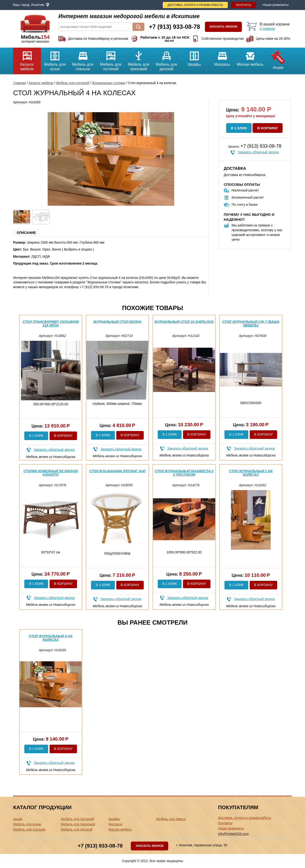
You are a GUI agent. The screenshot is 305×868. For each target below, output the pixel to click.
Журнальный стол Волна (117, 322)
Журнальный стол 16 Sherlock (184, 322)
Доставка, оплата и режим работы (195, 5)
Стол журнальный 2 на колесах (251, 473)
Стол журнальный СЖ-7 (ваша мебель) (251, 323)
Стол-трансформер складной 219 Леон (51, 323)
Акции (278, 59)
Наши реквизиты (276, 5)
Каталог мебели (27, 59)
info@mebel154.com (233, 834)
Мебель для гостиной (111, 59)
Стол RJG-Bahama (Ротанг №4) (117, 471)
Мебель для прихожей (138, 59)
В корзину (267, 128)
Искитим (37, 5)
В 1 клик (239, 128)
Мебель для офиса (171, 819)
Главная (19, 83)
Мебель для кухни (55, 59)
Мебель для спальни (83, 59)
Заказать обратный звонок (258, 152)
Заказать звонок (223, 26)
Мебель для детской (166, 59)
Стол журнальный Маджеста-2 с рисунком (184, 473)
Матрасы (222, 57)
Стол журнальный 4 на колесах (51, 638)
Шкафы (194, 57)
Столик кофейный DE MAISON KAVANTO (51, 473)
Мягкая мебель (250, 57)
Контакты (243, 5)
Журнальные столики (108, 83)
